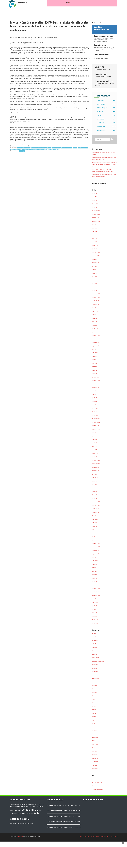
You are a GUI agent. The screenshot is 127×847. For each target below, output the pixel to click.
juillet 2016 (94, 311)
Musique (94, 723)
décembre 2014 (96, 377)
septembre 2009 (96, 595)
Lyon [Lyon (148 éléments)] (23, 813)
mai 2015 (94, 359)
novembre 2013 (96, 422)
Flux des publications (97, 782)
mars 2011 (94, 533)
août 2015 (94, 349)
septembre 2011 (96, 512)
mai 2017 (94, 276)
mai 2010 (94, 567)
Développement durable (98, 661)
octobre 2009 (95, 592)
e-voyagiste (95, 671)
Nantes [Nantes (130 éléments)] (31, 813)
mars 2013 (94, 450)
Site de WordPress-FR (97, 789)
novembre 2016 (96, 297)
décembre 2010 (96, 543)
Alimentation (95, 640)
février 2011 (95, 536)
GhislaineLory (23, 146)
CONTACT (86, 836)
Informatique (106, 108)
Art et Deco (95, 644)
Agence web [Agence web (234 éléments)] (20, 806)
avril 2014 (94, 404)
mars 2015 (94, 366)
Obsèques (94, 730)
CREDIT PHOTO (95, 836)
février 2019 (95, 203)
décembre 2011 (96, 502)
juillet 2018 (94, 228)
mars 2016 (94, 325)
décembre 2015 (96, 335)
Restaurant (95, 744)
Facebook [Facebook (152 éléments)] (17, 810)
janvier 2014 (95, 415)
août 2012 (94, 474)
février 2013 (95, 453)
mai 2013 (94, 443)
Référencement (96, 741)
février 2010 (95, 578)
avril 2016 (94, 321)
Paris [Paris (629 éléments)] (36, 813)
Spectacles (95, 758)
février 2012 (95, 495)
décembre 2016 (96, 294)
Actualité (94, 637)
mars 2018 (94, 242)
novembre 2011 (96, 505)
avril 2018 (94, 238)
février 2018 (95, 245)
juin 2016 (94, 314)
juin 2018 (94, 231)
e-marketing (95, 668)
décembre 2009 (96, 585)
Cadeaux (94, 654)
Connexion (94, 779)
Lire (93, 702)
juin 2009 (94, 605)
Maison (94, 709)
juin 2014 (94, 398)
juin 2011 (94, 522)
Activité (94, 633)
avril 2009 (94, 612)
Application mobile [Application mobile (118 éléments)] (30, 806)
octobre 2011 (95, 508)
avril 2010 (94, 571)
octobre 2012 (95, 467)
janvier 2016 (95, 332)
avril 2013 (94, 446)
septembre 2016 (96, 304)
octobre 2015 (95, 342)
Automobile (95, 647)
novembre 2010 (96, 547)
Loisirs (106, 115)
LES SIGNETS (114, 836)
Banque (94, 650)
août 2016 (94, 307)
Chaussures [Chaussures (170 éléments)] (39, 806)
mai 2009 (94, 609)
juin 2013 (94, 439)
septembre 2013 (96, 429)
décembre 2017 (96, 252)
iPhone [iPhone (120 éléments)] (19, 813)
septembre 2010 (96, 554)
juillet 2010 (94, 560)
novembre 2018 (96, 214)
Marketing (106, 119)
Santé (93, 748)
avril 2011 (94, 529)
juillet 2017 (94, 269)
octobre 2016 (95, 301)
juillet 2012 (94, 477)
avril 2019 (94, 197)
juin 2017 (94, 273)
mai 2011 (94, 526)
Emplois (94, 675)
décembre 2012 (96, 460)
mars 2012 (94, 491)
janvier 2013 (95, 456)
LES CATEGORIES (104, 836)
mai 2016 (94, 318)
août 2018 (94, 224)
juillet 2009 (94, 602)
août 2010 (94, 557)
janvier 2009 (95, 623)
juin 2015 (94, 356)
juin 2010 (94, 564)
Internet (106, 111)
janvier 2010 (95, 581)
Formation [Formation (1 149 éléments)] (26, 809)
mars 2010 (94, 574)
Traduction (94, 765)
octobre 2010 (95, 550)
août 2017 (94, 266)
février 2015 (95, 370)
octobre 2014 (95, 384)
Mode (93, 720)
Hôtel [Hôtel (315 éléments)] (34, 810)
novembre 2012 (96, 463)
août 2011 (94, 515)
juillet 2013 (94, 436)
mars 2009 (94, 616)
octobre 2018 (95, 217)
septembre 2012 (96, 470)
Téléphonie (106, 126)
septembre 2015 (96, 346)
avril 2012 (94, 488)
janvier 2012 (95, 498)
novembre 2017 (96, 255)
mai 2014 (94, 401)
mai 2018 (94, 235)
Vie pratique (106, 130)
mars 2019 (94, 200)
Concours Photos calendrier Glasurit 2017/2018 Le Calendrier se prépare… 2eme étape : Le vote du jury (104, 164)
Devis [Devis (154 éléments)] (11, 810)
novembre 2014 (96, 380)
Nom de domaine (96, 727)
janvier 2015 (95, 373)
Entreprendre (95, 678)
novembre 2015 (96, 339)
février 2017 (95, 287)
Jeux (93, 699)
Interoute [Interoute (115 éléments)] (15, 813)
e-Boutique (95, 664)
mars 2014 (94, 408)
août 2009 (94, 599)
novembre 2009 (96, 588)
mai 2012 (94, 484)
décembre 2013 (96, 418)
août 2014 (94, 391)
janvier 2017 (95, 290)
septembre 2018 (96, 221)
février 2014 (95, 411)
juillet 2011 (94, 519)
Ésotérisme (95, 682)
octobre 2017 (95, 259)
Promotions (95, 737)
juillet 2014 (94, 394)
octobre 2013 (95, 425)
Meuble (94, 716)
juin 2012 (94, 481)
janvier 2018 (95, 249)
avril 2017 (94, 280)
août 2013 (94, 432)
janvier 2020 (95, 193)
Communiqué (95, 657)
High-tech (106, 100)
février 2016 (95, 328)
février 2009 (95, 619)
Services (94, 751)
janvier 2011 (95, 540)
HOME (81, 836)
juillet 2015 (94, 353)
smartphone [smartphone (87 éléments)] (12, 815)
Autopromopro (19, 836)
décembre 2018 (96, 210)
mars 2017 (94, 283)
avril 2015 (94, 363)
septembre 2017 (96, 262)
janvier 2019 (95, 207)
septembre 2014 (96, 387)
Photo (93, 734)
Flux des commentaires (98, 786)
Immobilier (106, 104)
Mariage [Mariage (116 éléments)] (27, 813)
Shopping (106, 123)
